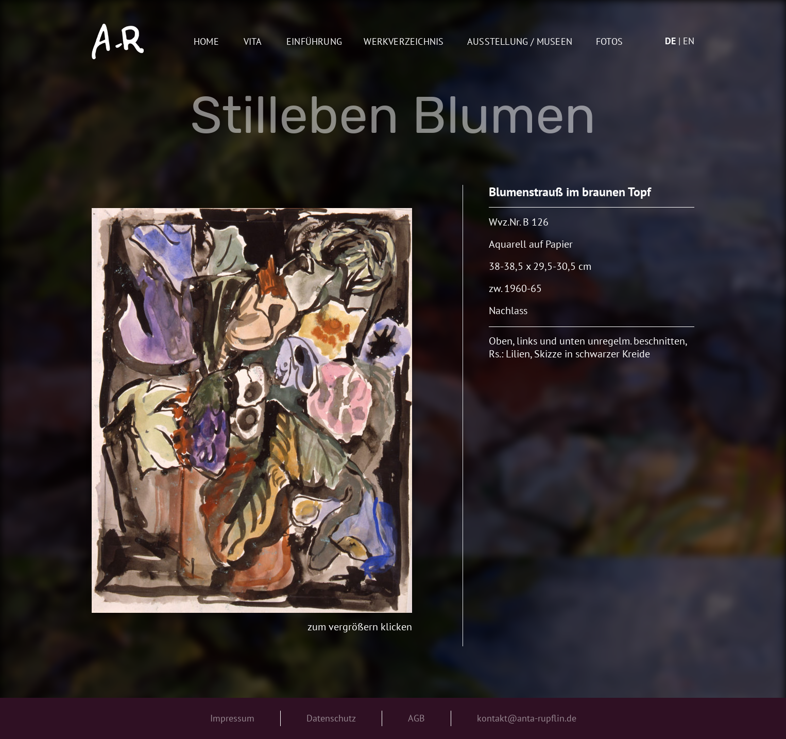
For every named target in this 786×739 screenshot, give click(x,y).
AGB (416, 718)
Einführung (314, 42)
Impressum (232, 718)
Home (206, 42)
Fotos (609, 42)
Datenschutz (331, 718)
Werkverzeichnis (403, 42)
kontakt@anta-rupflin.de (526, 718)
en (688, 41)
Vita (253, 42)
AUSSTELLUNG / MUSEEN (519, 42)
